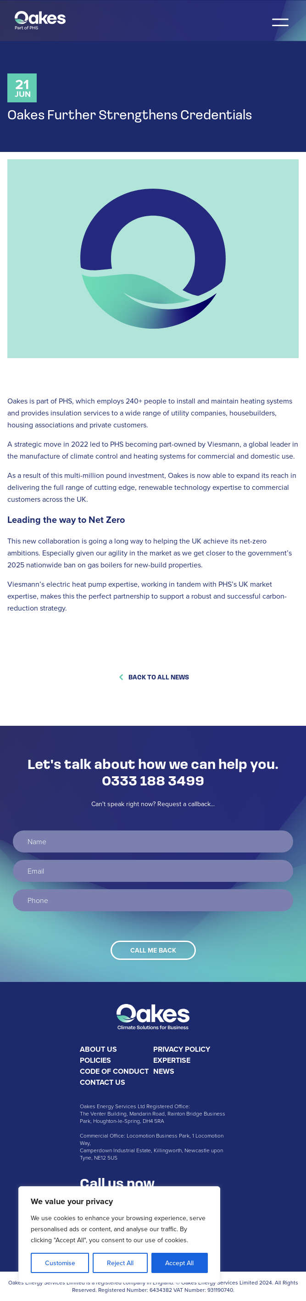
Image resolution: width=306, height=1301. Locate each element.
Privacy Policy (181, 1049)
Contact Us (102, 1082)
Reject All (120, 1262)
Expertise (171, 1060)
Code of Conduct (114, 1071)
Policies (95, 1060)
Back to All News (153, 677)
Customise (60, 1262)
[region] (119, 1234)
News (163, 1071)
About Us (98, 1049)
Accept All (179, 1262)
